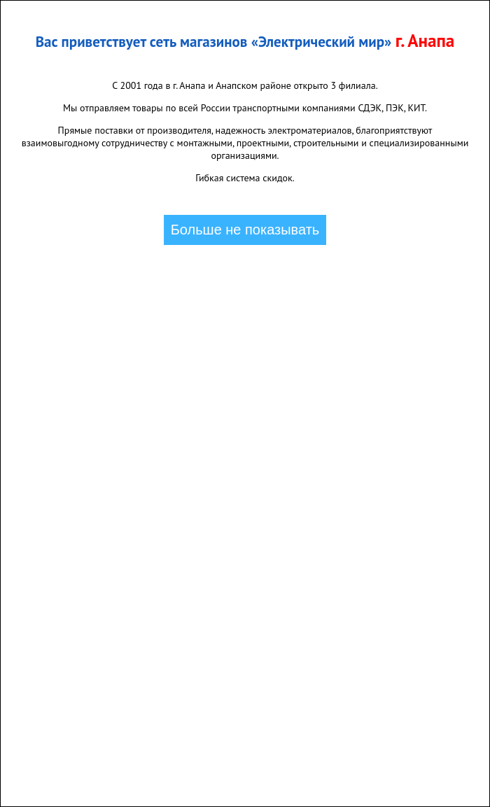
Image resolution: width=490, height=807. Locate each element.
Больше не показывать (245, 229)
